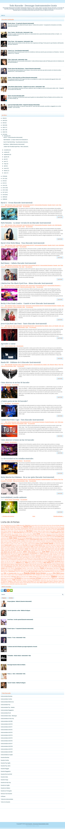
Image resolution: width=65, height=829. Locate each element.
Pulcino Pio (23, 571)
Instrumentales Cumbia (6, 699)
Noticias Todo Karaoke (6, 793)
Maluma (56, 479)
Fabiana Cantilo (8, 545)
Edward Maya (9, 542)
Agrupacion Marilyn (34, 525)
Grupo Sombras (19, 547)
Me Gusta (47, 564)
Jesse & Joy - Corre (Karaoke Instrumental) (18, 50)
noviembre (6, 150)
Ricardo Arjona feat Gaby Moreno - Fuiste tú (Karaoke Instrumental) (24, 68)
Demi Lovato (39, 539)
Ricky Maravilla (49, 573)
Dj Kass (5, 540)
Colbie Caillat (42, 536)
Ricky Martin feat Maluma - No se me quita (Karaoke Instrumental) (27, 477)
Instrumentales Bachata (6, 696)
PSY (45, 568)
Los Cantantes (44, 558)
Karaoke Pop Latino (5, 765)
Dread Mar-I (43, 540)
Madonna (62, 561)
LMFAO (19, 554)
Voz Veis (8, 582)
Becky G (14, 305)
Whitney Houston (23, 582)
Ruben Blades (43, 574)
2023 (4, 125)
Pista (60, 205)
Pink (55, 569)
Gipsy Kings (36, 546)
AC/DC (2, 525)
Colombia (17, 285)
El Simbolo (11, 543)
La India (50, 554)
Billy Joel (11, 532)
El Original (47, 542)
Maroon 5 (13, 564)
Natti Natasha (58, 225)
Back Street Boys (15, 531)
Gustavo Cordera (41, 547)
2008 (4, 199)
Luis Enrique (38, 561)
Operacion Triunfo (25, 568)
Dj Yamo (9, 540)
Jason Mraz (57, 549)
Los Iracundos (7, 559)
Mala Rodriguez (8, 562)
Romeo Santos (26, 574)
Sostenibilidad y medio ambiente (14, 497)
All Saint (12, 528)
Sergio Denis (48, 576)
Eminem (33, 543)
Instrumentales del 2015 (6, 738)
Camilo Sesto (43, 534)
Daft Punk (19, 538)
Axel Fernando (60, 529)
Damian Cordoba (35, 538)
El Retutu (7, 543)
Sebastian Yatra (15, 576)
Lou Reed (17, 561)
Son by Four (44, 578)
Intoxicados (22, 549)
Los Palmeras (19, 559)
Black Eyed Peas (11, 285)
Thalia (13, 580)
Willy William (34, 582)
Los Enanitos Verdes (58, 558)
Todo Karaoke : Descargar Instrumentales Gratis (33, 5)
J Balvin (26, 549)
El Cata (20, 542)
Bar (5, 384)
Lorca (47, 557)
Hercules (8, 549)
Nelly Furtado (18, 566)
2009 (4, 197)
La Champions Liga (33, 554)
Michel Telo (9, 565)
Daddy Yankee (13, 538)
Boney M (37, 532)
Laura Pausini (26, 557)
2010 (4, 194)
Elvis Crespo (28, 543)
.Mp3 (6, 205)
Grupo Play (12, 547)
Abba (5, 525)
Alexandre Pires (53, 526)
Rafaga (32, 571)
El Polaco (52, 542)
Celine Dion (41, 535)
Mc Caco (43, 564)
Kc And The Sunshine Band (24, 553)
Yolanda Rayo (12, 584)
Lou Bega (13, 561)
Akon (45, 525)
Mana (26, 562)
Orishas (31, 568)
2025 (4, 120)
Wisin (38, 582)
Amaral (35, 528)
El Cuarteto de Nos (31, 542)
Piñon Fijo (3, 571)
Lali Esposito (43, 555)
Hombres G (12, 549)
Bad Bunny (10, 265)
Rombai (21, 574)
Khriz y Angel (49, 553)
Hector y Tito (3, 549)
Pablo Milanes (56, 568)
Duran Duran (48, 540)
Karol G (53, 205)
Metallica (54, 564)
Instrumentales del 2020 (6, 752)
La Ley (58, 554)
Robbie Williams (4, 574)
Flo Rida (29, 545)
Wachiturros (12, 582)
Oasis (9, 568)
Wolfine (53, 582)
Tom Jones (48, 579)
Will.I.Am (29, 582)
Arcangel (39, 529)
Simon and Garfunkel (10, 578)
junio (5, 161)
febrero (6, 170)
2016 (4, 180)
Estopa (62, 543)
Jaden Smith (34, 549)
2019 (4, 134)
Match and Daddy (33, 564)
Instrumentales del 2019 (28, 205)
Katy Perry (10, 553)
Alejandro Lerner (19, 526)
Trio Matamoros (4, 581)
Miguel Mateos (16, 565)
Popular (4, 598)
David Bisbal (21, 539)
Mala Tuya (13, 562)
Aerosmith (22, 525)
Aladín (47, 525)
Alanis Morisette (52, 525)
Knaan (63, 553)
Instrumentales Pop (5, 704)
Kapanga (56, 551)
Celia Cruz (36, 535)
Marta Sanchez (18, 564)
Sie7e (60, 576)
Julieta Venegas (31, 551)
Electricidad (7, 460)
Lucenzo (29, 561)
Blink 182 (24, 532)
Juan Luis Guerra (11, 551)
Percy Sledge (40, 569)
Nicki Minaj (61, 245)
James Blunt (44, 549)
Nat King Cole (50, 565)
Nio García (50, 566)
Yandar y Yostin (61, 582)
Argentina (10, 305)
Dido (51, 539)
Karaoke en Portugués (6, 790)
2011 (4, 192)
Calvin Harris (29, 534)
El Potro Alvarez (57, 542)
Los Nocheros (13, 559)
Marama (41, 562)
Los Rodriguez (59, 559)
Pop (11, 327)
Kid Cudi (54, 553)
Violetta (60, 581)
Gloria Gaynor (48, 546)
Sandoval (57, 574)
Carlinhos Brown (54, 534)
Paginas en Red (35, 825)
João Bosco (62, 550)
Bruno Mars (61, 532)
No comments (26, 206)
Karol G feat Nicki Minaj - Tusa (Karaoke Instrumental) (22, 243)
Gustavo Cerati (33, 547)
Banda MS (10, 364)
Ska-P (23, 578)
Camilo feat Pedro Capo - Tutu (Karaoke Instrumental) (22, 420)
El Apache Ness (15, 542)
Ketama (44, 553)
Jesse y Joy (51, 325)
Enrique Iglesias (48, 543)
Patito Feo (61, 568)
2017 (4, 178)
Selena (27, 576)
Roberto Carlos (11, 574)
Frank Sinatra (53, 545)
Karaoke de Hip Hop (6, 782)
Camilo (9, 422)
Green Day (59, 546)
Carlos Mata (9, 535)
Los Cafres (38, 558)
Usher (15, 581)
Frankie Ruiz (58, 545)
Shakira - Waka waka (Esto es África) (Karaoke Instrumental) (22, 77)
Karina (2, 553)
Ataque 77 (43, 529)
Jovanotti (57, 550)
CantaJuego (48, 534)
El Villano (23, 543)
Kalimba (52, 551)
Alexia (57, 526)
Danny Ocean (12, 539)
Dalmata (23, 538)
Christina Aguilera (22, 536)
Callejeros (25, 534)
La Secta (21, 555)
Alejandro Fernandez (10, 526)
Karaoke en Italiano (5, 788)
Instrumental (19, 205)
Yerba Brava (6, 584)
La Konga (55, 554)
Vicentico (25, 581)
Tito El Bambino (36, 579)
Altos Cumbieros (17, 528)
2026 (4, 118)
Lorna (49, 557)
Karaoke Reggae (5, 768)
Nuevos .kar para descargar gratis (16, 95)
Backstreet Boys (22, 531)
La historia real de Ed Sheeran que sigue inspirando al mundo (22, 646)
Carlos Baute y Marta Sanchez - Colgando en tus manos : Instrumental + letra (26, 86)
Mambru (23, 562)
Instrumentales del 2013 (6, 732)
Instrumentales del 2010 (6, 724)
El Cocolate (24, 542)
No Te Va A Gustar (57, 566)
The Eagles (24, 579)
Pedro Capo (60, 422)
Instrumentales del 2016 (6, 740)
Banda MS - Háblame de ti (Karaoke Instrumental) (21, 362)
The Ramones (29, 579)
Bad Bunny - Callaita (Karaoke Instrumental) (14, 144)
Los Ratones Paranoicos (38, 559)
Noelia (6, 568)
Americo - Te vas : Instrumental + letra (16, 637)
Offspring (13, 568)
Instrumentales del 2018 (38, 305)
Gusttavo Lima (48, 547)
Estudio (17, 460)
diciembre (6, 135)
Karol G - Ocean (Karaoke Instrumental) (13, 137)
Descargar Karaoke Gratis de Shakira (16, 664)
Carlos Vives (15, 535)
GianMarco (13, 546)
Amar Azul (31, 528)
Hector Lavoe (54, 547)
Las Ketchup (9, 557)
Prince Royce (12, 571)
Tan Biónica (61, 578)
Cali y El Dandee (15, 534)
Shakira (54, 576)
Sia (58, 576)
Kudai (2, 554)
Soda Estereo (26, 578)
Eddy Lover (3, 542)
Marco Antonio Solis (56, 562)
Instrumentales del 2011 (6, 726)
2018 (4, 176)
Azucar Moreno (4, 531)
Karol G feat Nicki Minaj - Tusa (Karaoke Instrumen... (16, 142)
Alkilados (8, 528)
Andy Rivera (8, 529)
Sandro (60, 574)
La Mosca (6, 555)
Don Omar (14, 540)
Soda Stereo (32, 578)
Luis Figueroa (44, 561)
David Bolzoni (27, 539)
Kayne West (15, 553)
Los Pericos (25, 559)
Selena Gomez (32, 576)
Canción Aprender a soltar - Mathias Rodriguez (18, 610)
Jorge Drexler (47, 550)
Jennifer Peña (7, 550)
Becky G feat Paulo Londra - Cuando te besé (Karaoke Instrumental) (28, 303)
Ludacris (33, 561)
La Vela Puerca (27, 555)
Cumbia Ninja (3, 538)
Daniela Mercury (57, 538)
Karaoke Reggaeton (49, 422)
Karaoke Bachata (5, 757)
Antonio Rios (28, 529)
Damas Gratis (29, 538)
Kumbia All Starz (7, 554)
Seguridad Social (22, 576)
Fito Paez (25, 545)
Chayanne (49, 535)
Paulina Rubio (17, 569)
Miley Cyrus (22, 565)
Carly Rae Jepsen (21, 535)
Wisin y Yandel (43, 582)
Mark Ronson (7, 564)
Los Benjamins (21, 558)
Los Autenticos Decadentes (12, 558)
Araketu (35, 529)
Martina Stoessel (26, 564)
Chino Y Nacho (9, 536)
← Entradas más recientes (7, 516)
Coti (56, 536)
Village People (43, 581)
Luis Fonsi (51, 561)
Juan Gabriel (4, 551)
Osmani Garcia (37, 568)
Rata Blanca (48, 571)
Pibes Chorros (46, 569)
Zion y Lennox (23, 584)
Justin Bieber (46, 551)
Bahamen (35, 531)
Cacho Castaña (7, 534)
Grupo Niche (7, 547)
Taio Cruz (56, 578)
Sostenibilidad (16, 499)
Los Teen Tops (8, 561)
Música (21, 460)
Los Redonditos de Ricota (50, 559)
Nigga (46, 566)
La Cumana (40, 554)
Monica (34, 565)
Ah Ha (39, 525)
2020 (4, 132)
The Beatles (18, 579)
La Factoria (45, 554)
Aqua (33, 529)
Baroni (50, 531)
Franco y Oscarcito (46, 545)
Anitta (25, 529)
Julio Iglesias (38, 551)
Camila (34, 534)
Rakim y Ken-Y (38, 571)
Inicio (3, 15)
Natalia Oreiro (57, 565)
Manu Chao (37, 562)
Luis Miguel (57, 561)
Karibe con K (61, 551)
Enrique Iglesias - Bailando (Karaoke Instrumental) (19, 601)
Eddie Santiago (60, 540)
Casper (32, 535)
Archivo (11, 598)
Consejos (10, 346)
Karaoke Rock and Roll (6, 774)
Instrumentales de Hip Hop (7, 718)
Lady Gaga (38, 555)
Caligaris (20, 534)
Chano (45, 535)
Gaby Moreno (3, 546)
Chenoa (53, 535)
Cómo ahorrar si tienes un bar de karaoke (17, 440)
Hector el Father (61, 547)
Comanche (47, 536)
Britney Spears (54, 532)
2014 (4, 185)
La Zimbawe (32, 555)
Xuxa (56, 582)
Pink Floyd (58, 569)
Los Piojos (30, 559)
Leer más (60, 217)
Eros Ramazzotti (57, 543)
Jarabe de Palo (50, 549)
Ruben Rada (49, 574)
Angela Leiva (20, 529)
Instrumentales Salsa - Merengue (9, 715)
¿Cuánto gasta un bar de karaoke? (14, 401)
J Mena (30, 549)
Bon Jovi (34, 532)
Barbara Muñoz (45, 531)
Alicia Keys (3, 528)
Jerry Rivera (14, 550)
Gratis (14, 205)
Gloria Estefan (42, 546)
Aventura (48, 529)
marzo (5, 168)
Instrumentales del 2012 (6, 729)
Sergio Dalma (42, 576)
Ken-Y (38, 553)
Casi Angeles (28, 535)
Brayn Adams (42, 532)
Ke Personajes (33, 553)
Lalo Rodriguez (49, 555)
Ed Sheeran (54, 540)
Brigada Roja (48, 532)
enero (5, 173)
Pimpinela (51, 569)
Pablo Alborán (49, 568)
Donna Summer (29, 540)
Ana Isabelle (48, 528)
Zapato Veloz (17, 584)
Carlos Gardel (3, 535)
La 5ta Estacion (25, 554)
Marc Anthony (48, 562)
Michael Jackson (60, 564)
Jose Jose (52, 550)
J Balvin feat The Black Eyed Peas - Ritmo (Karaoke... (16, 146)
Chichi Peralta (59, 535)
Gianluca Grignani (19, 546)
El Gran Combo (41, 542)
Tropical (10, 581)
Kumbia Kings (14, 554)
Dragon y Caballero (36, 540)
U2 (12, 581)
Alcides (57, 525)
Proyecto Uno (17, 571)
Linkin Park (43, 557)
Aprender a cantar (8, 344)
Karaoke (50, 205)
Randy (43, 571)
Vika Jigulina (37, 581)
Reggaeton (3, 206)
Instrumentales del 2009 (6, 721)
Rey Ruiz (19, 573)
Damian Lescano (42, 538)
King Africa (59, 553)
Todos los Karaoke (11, 246)
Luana (20, 561)
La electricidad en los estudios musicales (17, 458)
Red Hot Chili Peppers (55, 571)
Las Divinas (3, 557)
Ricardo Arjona (29, 573)
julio (5, 159)
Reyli (23, 573)
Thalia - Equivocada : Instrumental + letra (17, 59)
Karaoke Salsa (4, 777)
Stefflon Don (49, 578)
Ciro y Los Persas (35, 536)
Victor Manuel (30, 581)
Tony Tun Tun (59, 579)
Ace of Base (14, 525)
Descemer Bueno (46, 539)
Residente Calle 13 (13, 573)
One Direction (18, 568)
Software (38, 578)
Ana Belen (43, 528)
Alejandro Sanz (27, 527)
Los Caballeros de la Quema (30, 558)
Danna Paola (6, 539)
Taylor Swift (4, 579)
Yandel (2, 584)
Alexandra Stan (46, 526)
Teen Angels (9, 579)
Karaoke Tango (4, 779)
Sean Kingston (7, 576)
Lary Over (62, 555)
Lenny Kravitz (32, 557)
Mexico (5, 327)
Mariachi (52, 364)
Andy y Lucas (14, 529)
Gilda (32, 546)
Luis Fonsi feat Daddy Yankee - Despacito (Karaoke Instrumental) (24, 104)
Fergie (21, 545)
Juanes (25, 551)
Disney (60, 539)
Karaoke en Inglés (5, 785)
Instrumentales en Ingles (7, 754)
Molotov (30, 565)
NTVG (45, 565)
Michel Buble (3, 565)
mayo (5, 163)
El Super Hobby (17, 543)
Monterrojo (38, 565)
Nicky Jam (41, 566)
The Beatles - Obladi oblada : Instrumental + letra (19, 655)
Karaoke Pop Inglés (5, 763)
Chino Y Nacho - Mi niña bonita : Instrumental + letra (20, 32)
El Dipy (36, 542)
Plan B (7, 571)
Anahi (52, 528)
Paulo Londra (4, 307)
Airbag (42, 525)
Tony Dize (53, 579)
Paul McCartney (10, 569)
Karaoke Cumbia (5, 760)
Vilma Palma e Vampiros (52, 581)
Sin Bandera (17, 578)
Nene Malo (23, 566)
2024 (4, 122)
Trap (20, 267)
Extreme (2, 545)
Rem (7, 573)
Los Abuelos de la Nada (56, 557)
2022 (4, 127)
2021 (4, 129)
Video (20, 206)
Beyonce (7, 532)
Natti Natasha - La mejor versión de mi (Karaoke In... (16, 139)
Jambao (38, 549)
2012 (4, 190)
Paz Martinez (29, 569)
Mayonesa (39, 564)
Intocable (17, 549)
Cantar (6, 346)
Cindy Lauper (29, 536)
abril (5, 166)
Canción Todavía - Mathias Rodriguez (16, 682)
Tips (14, 346)
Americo (39, 528)
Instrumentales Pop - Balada (41, 325)
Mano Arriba (31, 562)
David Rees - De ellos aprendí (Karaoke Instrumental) (20, 619)
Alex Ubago (40, 526)
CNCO (2, 534)
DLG (8, 538)
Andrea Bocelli (57, 528)
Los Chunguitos (51, 558)
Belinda (58, 531)
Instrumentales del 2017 (27, 364)
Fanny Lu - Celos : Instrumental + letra (16, 673)
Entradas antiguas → (58, 516)
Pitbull (62, 570)
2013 (4, 187)
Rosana (38, 574)
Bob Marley (29, 532)
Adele (18, 525)
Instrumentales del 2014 (6, 735)
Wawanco (18, 582)
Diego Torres (55, 539)
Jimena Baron (26, 550)
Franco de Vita (38, 545)
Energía (12, 460)
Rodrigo (16, 574)
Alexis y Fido (61, 526)
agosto (5, 156)
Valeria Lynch (19, 581)
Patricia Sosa (4, 569)
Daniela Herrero (49, 538)
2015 (4, 183)
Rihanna (62, 573)
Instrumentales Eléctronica (7, 701)
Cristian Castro (60, 536)
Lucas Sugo (25, 561)
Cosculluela (52, 536)
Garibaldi (8, 546)
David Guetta (33, 539)
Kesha (41, 553)
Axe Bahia (55, 529)
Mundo (6, 499)
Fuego (62, 545)
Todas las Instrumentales (13, 206)
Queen (26, 571)
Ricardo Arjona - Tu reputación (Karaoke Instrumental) (21, 23)
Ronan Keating (33, 574)
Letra (57, 205)
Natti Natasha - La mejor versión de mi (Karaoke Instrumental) (26, 223)
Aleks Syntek (34, 526)
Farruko (18, 545)
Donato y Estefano (21, 540)
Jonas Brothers (41, 550)
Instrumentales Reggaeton (41, 205)
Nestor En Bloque (29, 566)
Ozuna (42, 568)
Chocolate (15, 536)
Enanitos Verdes (39, 543)
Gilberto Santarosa (26, 546)
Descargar (10, 205)
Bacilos (9, 531)
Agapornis (27, 525)
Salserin (53, 574)
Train (63, 579)
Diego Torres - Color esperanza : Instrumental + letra (20, 41)
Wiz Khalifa (49, 582)
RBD (29, 571)
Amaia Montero (24, 528)
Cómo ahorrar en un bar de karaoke (15, 382)
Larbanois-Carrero (56, 555)
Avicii (51, 529)
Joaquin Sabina (34, 550)
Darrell (16, 539)
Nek (13, 566)
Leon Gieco (37, 557)
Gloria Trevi (54, 546)
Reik (5, 573)
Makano (3, 562)
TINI (53, 578)
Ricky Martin (9, 481)
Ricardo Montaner (41, 573)
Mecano (50, 564)
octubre (6, 152)
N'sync (42, 565)
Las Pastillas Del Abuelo (17, 557)
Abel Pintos (8, 525)
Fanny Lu (14, 545)
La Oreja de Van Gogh (14, 555)
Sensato (38, 576)
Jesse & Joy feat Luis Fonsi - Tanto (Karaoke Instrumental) (24, 323)
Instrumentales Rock (6, 713)
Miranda (27, 565)
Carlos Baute (61, 534)
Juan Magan (19, 551)
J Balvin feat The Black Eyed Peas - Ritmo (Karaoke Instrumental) (27, 283)
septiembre (6, 154)
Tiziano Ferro (43, 579)
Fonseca (33, 545)
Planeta (10, 499)
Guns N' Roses (26, 547)
